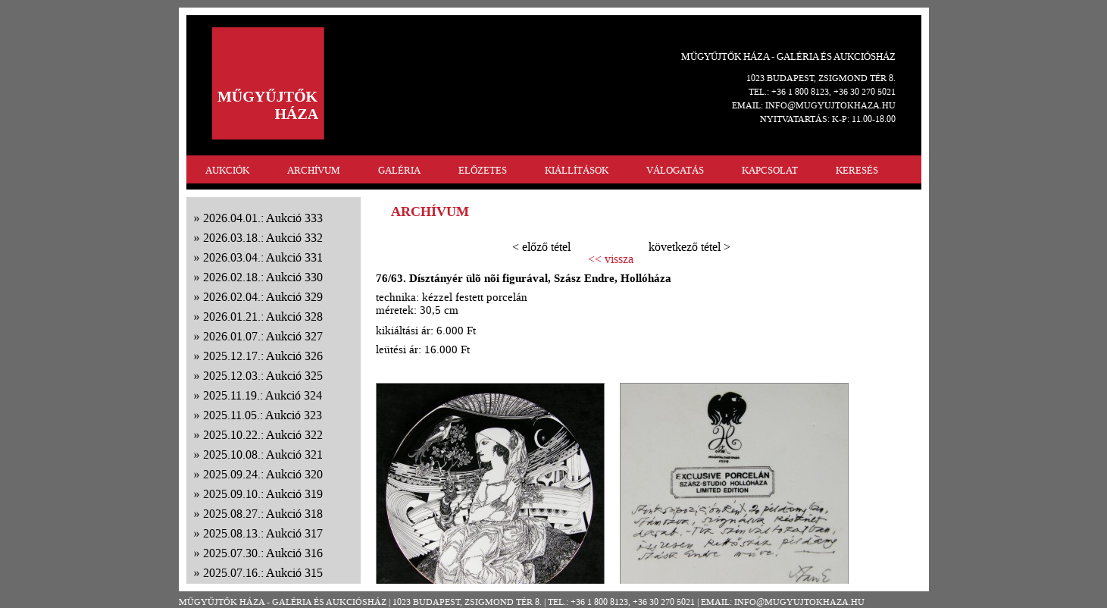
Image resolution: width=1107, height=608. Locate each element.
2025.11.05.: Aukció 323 (262, 415)
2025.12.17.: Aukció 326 (263, 356)
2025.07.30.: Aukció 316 (263, 553)
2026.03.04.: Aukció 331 (263, 257)
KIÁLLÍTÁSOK (576, 170)
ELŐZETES (482, 170)
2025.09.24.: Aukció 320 (263, 474)
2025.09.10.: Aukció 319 (263, 494)
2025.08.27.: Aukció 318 (263, 514)
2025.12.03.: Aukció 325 (263, 376)
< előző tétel (541, 247)
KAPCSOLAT (770, 170)
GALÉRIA (399, 170)
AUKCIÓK (227, 170)
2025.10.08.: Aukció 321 (263, 454)
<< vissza (610, 259)
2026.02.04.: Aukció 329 (263, 297)
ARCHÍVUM (313, 170)
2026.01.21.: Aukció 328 (263, 316)
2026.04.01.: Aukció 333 (263, 218)
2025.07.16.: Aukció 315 (263, 573)
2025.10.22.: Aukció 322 (263, 435)
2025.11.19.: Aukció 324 (262, 395)
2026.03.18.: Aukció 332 (263, 238)
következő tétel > (689, 247)
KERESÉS (857, 170)
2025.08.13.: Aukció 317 (263, 533)
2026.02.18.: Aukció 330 (263, 277)
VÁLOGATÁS (675, 170)
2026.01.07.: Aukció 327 (263, 336)
